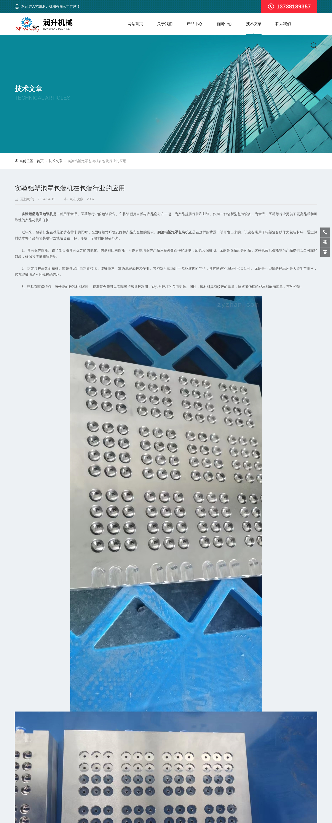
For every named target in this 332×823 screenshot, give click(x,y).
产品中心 (198, 24)
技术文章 (259, 24)
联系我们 (290, 24)
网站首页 (136, 24)
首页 (40, 161)
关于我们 (167, 24)
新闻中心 (229, 24)
